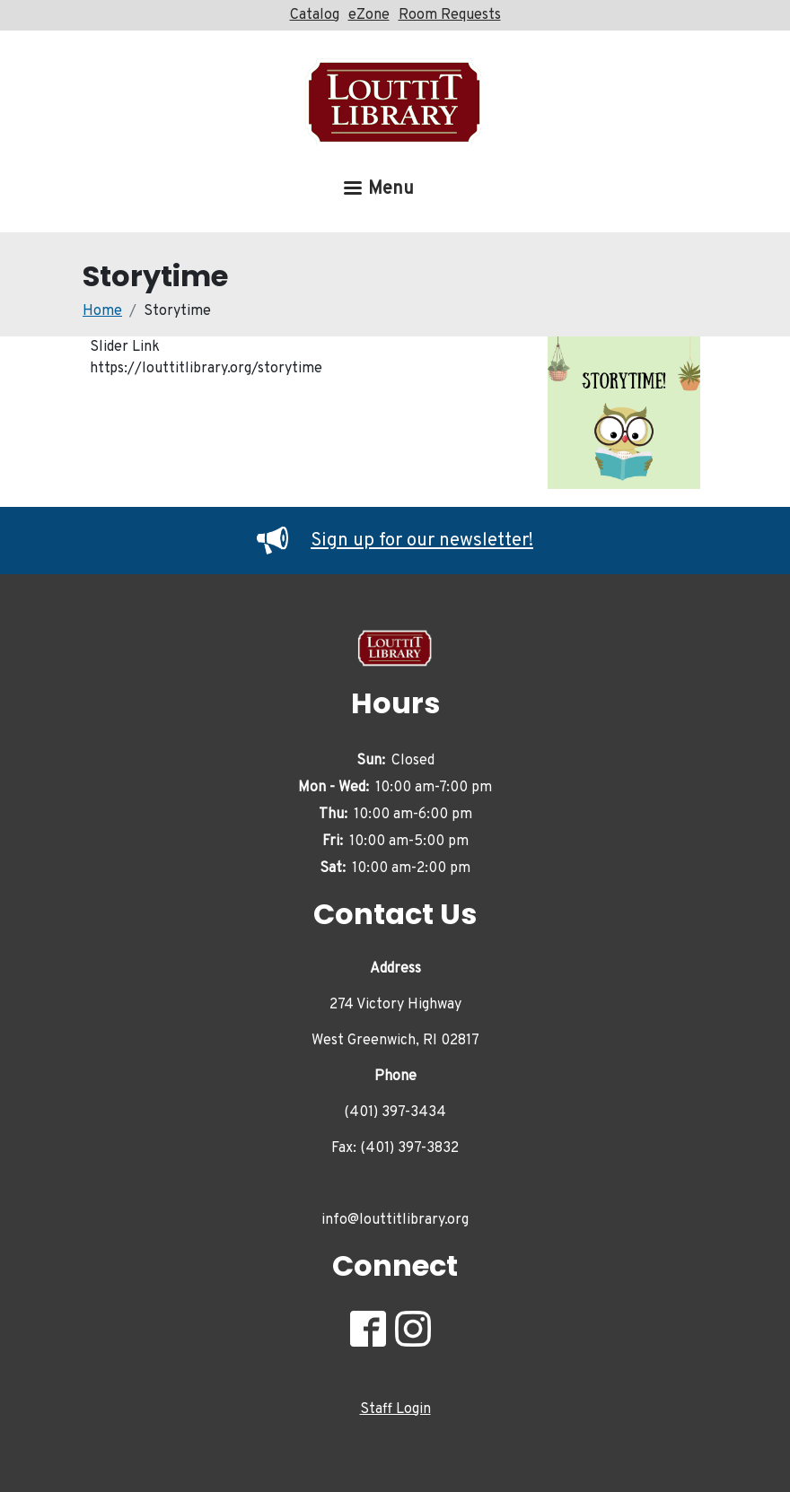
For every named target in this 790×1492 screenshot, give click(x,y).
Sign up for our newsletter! (395, 541)
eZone (369, 15)
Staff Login (395, 1409)
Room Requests (450, 15)
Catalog (314, 15)
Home (102, 311)
